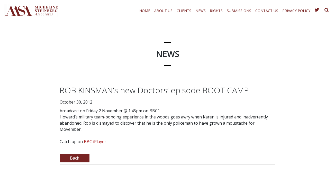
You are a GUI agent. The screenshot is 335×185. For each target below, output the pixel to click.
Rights (216, 10)
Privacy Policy (296, 10)
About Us (163, 10)
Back (74, 158)
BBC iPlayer (95, 141)
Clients (184, 10)
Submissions (239, 10)
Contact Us (266, 10)
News (200, 10)
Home (144, 10)
